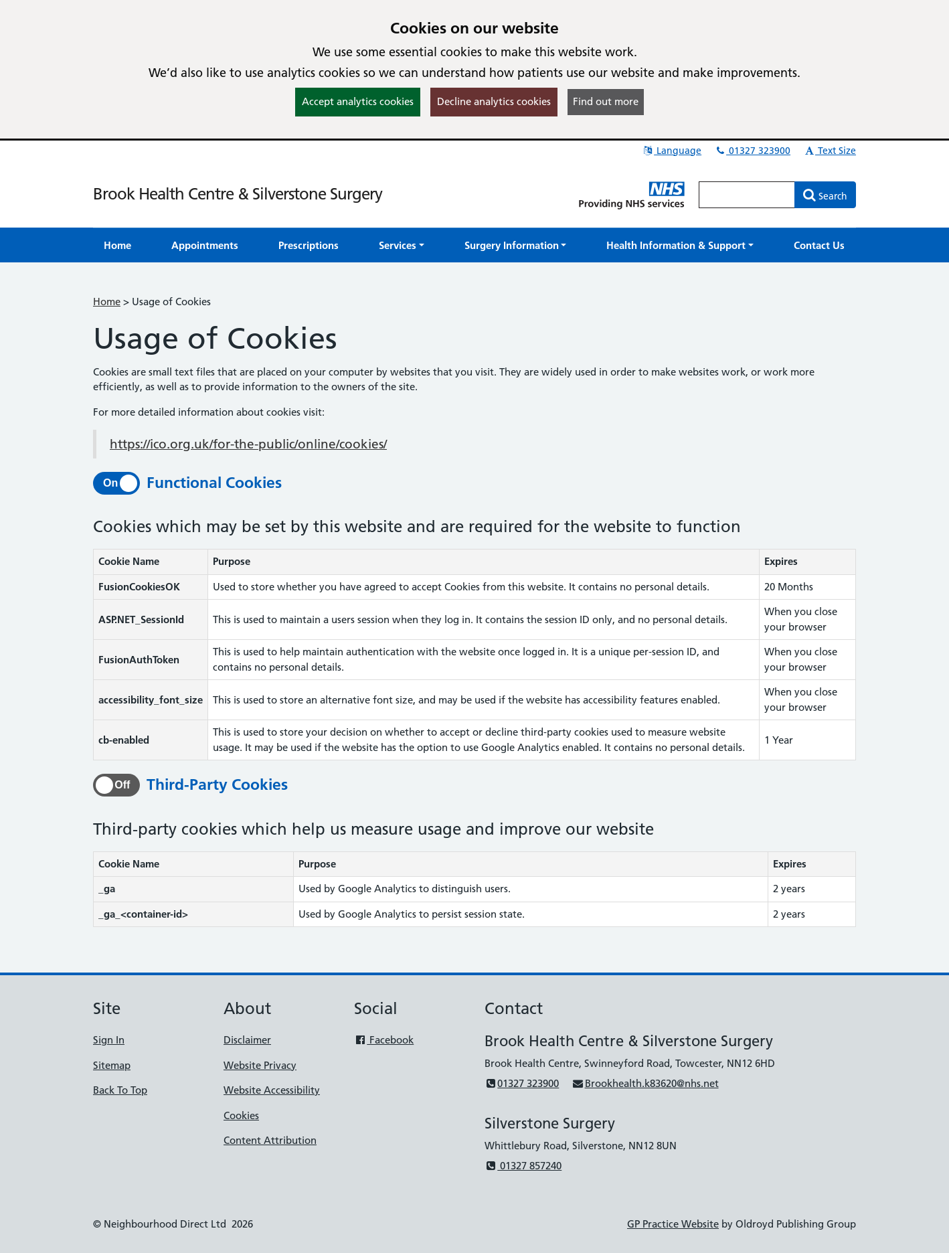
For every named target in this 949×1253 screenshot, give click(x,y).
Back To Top (120, 1090)
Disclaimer (247, 1039)
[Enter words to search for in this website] (747, 194)
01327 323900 (752, 151)
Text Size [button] (829, 151)
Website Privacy (260, 1065)
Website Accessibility (272, 1090)
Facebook (384, 1039)
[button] (401, 245)
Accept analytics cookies (358, 101)
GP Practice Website (673, 1224)
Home (106, 301)
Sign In (108, 1039)
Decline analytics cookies (494, 101)
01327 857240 (523, 1165)
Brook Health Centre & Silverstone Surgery (237, 193)
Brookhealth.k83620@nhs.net (645, 1083)
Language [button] (671, 151)
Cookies (241, 1115)
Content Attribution (270, 1140)
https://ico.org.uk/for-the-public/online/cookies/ (248, 444)
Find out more (605, 101)
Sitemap (112, 1065)
